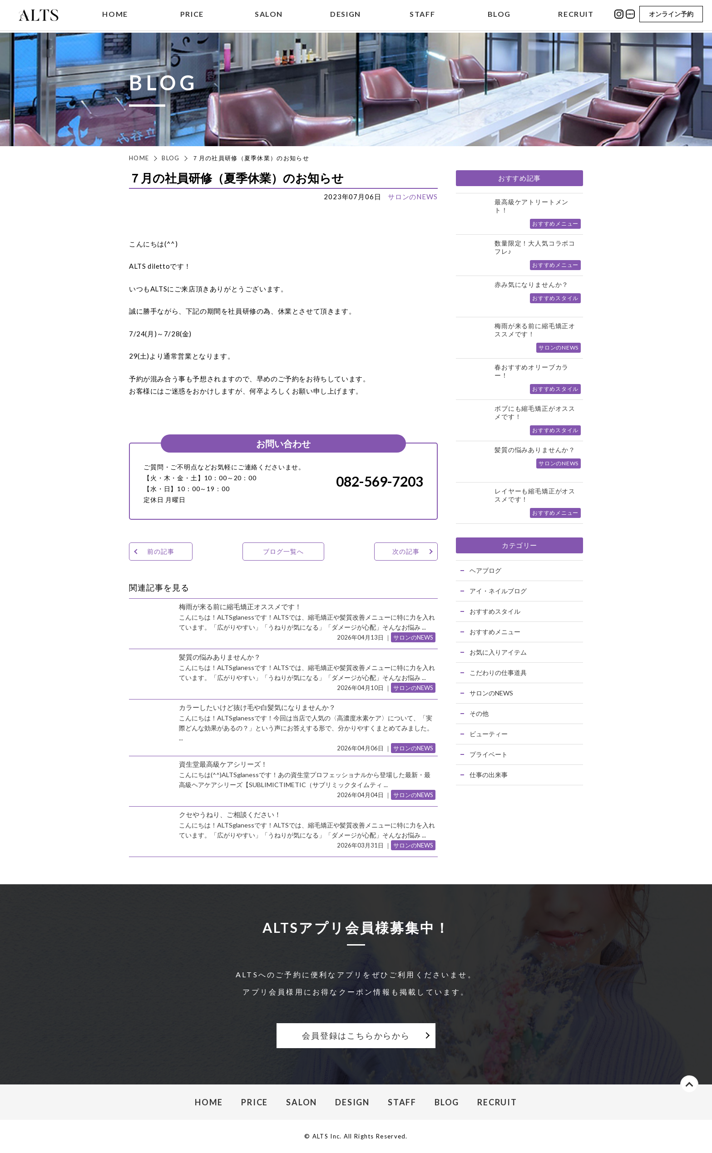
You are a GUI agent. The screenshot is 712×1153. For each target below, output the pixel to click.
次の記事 (405, 551)
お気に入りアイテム (498, 652)
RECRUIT (575, 15)
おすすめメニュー (495, 632)
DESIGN (345, 15)
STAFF (422, 15)
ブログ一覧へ (283, 551)
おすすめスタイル (495, 611)
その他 (479, 713)
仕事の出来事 (489, 775)
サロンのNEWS (413, 196)
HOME (115, 15)
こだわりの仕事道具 (498, 672)
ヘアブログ (485, 570)
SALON (269, 15)
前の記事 (160, 551)
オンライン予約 (671, 15)
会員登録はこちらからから (356, 1035)
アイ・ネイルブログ (498, 591)
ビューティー (489, 734)
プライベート (489, 754)
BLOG (499, 15)
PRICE (192, 15)
